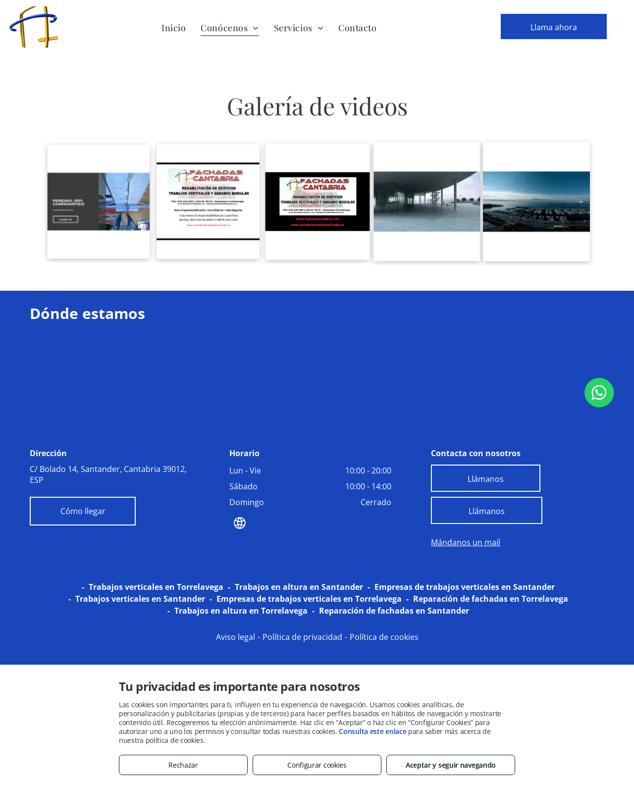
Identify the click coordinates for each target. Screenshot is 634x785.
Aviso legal (235, 636)
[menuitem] (173, 27)
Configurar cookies (317, 765)
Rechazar (183, 765)
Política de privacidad (302, 636)
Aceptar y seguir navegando (451, 765)
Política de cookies (384, 636)
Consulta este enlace (372, 731)
